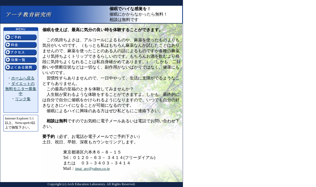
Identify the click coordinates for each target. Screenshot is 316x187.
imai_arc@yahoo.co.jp (92, 168)
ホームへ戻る (23, 78)
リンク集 (23, 99)
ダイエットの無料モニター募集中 (20, 89)
